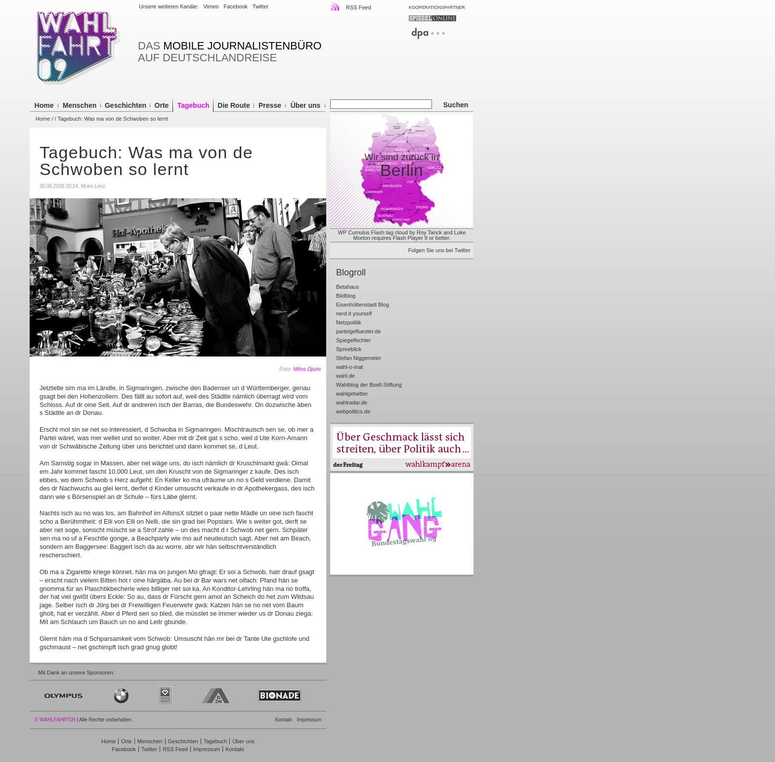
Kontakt (283, 719)
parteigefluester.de (358, 331)
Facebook (235, 6)
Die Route (233, 105)
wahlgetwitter (352, 394)
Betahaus (347, 287)
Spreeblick (348, 349)
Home (44, 105)
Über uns (306, 105)
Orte (162, 105)
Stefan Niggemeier (358, 358)
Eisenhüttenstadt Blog (362, 305)
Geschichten (125, 105)
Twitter (260, 6)
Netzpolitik (348, 322)
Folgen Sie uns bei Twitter (439, 250)
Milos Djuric (307, 369)
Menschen (79, 105)
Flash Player (408, 238)
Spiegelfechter (353, 340)
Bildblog (345, 296)
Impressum (309, 719)
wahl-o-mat (349, 367)
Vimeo (210, 6)
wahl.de (345, 376)
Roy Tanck (429, 232)
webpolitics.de (353, 411)
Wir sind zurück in (402, 165)
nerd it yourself (354, 313)
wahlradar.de (351, 402)
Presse (269, 105)
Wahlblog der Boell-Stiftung (369, 385)
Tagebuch (193, 105)
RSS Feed (351, 6)
